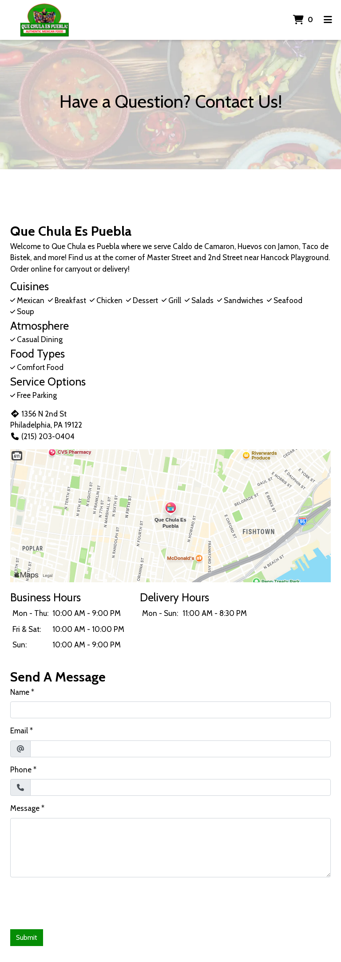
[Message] (170, 847)
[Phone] (180, 787)
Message (25, 808)
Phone (21, 769)
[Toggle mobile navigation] (327, 20)
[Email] (180, 748)
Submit (26, 937)
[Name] (170, 709)
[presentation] (77, 901)
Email (19, 730)
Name (19, 692)
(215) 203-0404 (42, 436)
